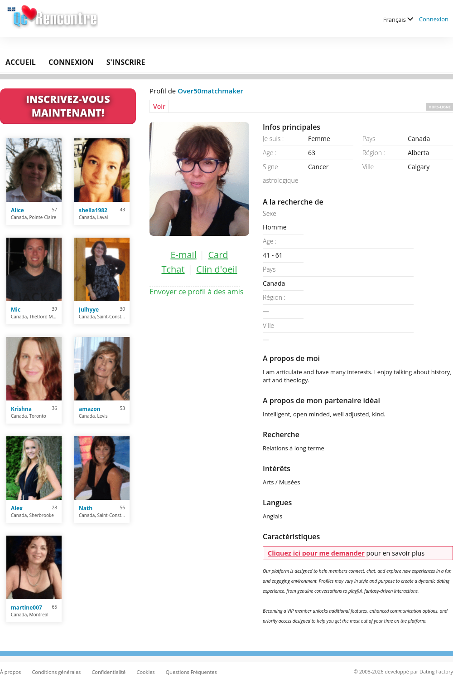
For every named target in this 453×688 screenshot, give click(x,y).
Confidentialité (108, 671)
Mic (15, 309)
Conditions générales (56, 671)
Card (218, 255)
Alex (17, 508)
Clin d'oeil (216, 269)
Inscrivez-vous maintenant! (68, 105)
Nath (85, 508)
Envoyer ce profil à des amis (196, 292)
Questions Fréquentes (191, 671)
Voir (159, 106)
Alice (17, 210)
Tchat (172, 269)
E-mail (183, 255)
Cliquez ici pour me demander (316, 553)
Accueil (20, 62)
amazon (89, 409)
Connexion (433, 19)
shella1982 (93, 210)
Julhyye (89, 309)
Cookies (145, 671)
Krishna (21, 409)
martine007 (26, 607)
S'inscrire (125, 62)
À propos (10, 671)
